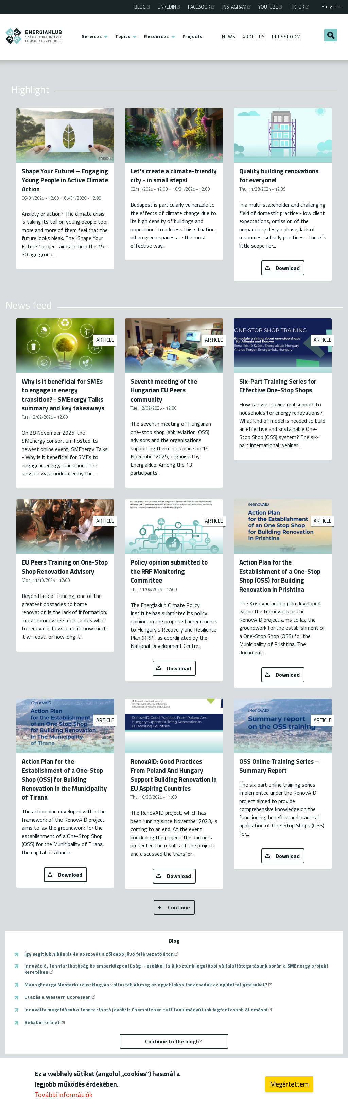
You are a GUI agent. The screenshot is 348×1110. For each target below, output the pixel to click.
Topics (122, 36)
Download (288, 268)
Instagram (237, 6)
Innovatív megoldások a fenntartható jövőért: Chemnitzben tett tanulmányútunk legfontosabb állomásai (148, 1010)
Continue (179, 907)
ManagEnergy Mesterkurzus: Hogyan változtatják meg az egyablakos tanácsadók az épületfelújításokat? (148, 984)
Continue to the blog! (174, 1041)
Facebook (202, 6)
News (229, 36)
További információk (63, 1094)
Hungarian (332, 6)
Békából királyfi (45, 1022)
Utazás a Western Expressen (60, 997)
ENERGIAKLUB (33, 36)
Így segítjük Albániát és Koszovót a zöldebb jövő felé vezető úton (101, 954)
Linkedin (169, 6)
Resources (156, 36)
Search (330, 35)
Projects (192, 36)
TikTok (300, 6)
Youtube (270, 6)
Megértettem (289, 1084)
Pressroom (286, 36)
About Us (253, 36)
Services (92, 36)
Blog (142, 6)
